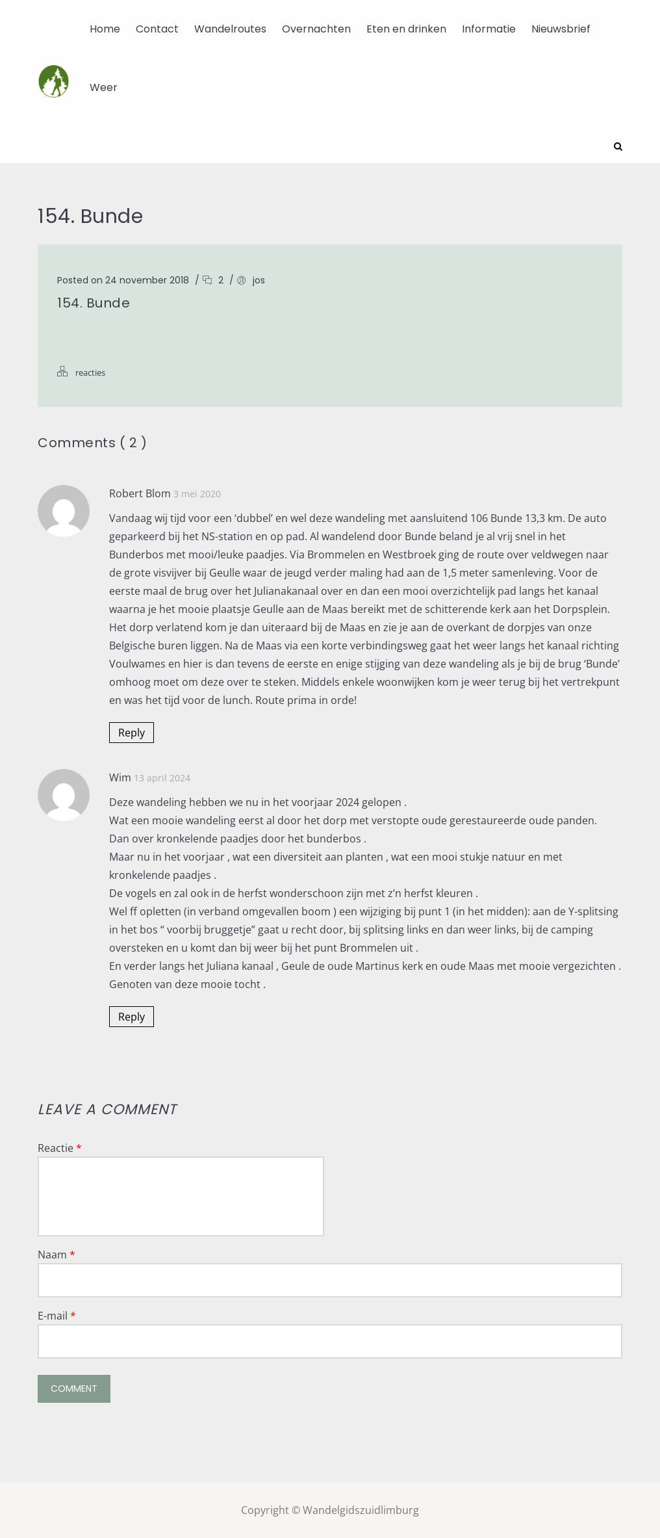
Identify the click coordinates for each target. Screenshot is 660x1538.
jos (259, 279)
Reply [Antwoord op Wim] (131, 1016)
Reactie (60, 1147)
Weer (104, 87)
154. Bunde (93, 302)
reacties (90, 372)
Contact (157, 28)
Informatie (489, 28)
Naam (56, 1254)
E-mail (57, 1315)
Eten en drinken (406, 28)
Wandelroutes (230, 28)
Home (105, 28)
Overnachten (316, 28)
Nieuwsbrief (560, 28)
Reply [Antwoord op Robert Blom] (131, 732)
